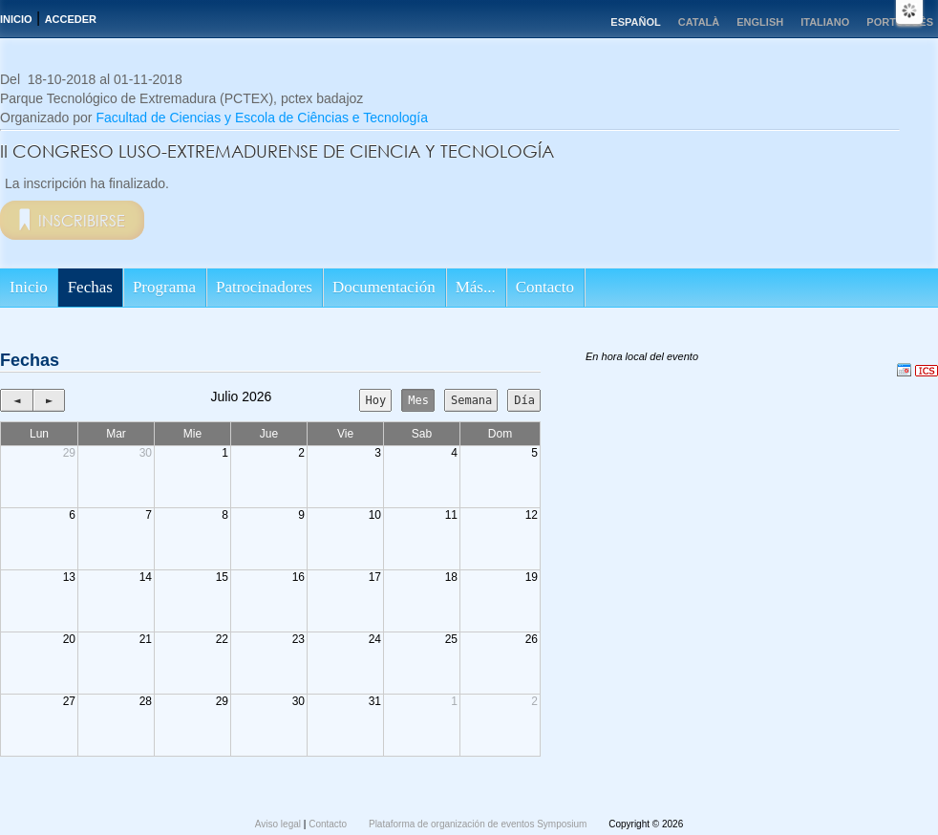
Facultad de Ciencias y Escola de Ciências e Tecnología (262, 117)
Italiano (824, 22)
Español (635, 22)
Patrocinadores (264, 287)
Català (699, 22)
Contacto (545, 287)
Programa (164, 287)
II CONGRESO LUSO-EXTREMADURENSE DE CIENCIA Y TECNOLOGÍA (277, 150)
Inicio (16, 19)
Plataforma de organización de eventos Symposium (479, 824)
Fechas (90, 287)
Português (899, 22)
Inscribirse (81, 220)
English (759, 22)
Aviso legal (279, 824)
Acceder (70, 19)
